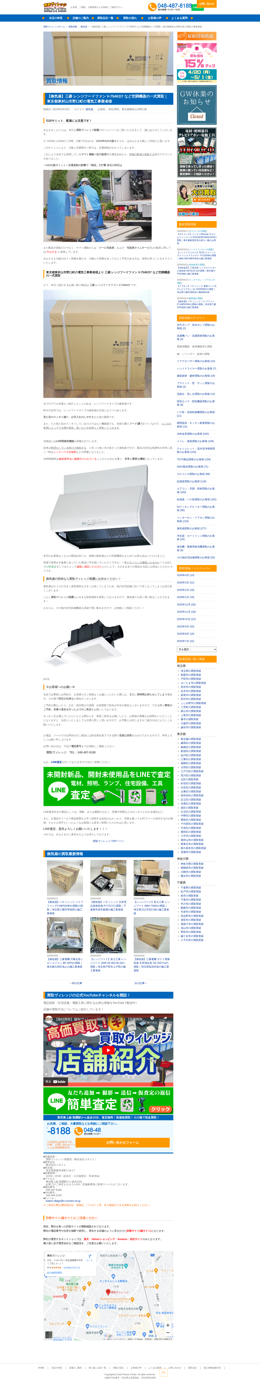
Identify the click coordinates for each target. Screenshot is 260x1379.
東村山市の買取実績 (192, 840)
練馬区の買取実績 (191, 743)
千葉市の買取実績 (191, 899)
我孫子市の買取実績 (192, 924)
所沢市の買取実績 (191, 699)
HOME (56, 1364)
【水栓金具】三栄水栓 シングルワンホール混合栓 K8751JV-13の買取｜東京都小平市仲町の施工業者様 (196, 270)
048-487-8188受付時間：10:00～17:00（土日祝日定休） (81, 1132)
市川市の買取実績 (191, 903)
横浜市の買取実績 (191, 875)
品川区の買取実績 (191, 755)
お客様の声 (154, 17)
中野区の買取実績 (191, 815)
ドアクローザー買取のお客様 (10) (196, 361)
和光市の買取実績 (191, 686)
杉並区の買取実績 (191, 783)
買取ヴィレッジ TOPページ (108, 841)
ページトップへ (213, 1371)
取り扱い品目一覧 (102, 1364)
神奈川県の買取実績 (192, 863)
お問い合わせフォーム (146, 1132)
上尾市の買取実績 (191, 715)
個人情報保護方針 (197, 1364)
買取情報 (72, 26)
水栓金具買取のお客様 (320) (193, 433)
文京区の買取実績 (191, 811)
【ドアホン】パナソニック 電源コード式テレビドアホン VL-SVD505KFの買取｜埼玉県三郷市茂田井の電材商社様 (196, 289)
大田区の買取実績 (191, 767)
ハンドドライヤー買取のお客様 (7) (196, 368)
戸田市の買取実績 (191, 678)
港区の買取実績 (189, 807)
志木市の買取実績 (191, 691)
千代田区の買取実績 (192, 823)
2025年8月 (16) (185, 633)
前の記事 (77, 983)
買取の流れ (130, 17)
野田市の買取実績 (191, 931)
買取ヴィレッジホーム (54, 26)
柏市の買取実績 (189, 895)
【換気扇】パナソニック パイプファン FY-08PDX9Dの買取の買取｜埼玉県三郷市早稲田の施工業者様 (65, 887)
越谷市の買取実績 (191, 727)
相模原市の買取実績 (192, 867)
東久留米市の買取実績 (193, 848)
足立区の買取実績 (191, 799)
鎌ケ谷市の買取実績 (192, 936)
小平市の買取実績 (191, 835)
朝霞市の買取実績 (191, 674)
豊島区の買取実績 (191, 819)
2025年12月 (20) (186, 604)
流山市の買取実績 (191, 927)
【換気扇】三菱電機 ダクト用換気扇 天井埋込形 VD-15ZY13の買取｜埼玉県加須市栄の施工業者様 (152, 944)
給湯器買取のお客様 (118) (191, 481)
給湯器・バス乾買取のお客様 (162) (196, 499)
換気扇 (84, 26)
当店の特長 (55, 17)
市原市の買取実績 (191, 911)
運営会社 (180, 1364)
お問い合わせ (206, 3)
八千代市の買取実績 (192, 940)
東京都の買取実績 (191, 739)
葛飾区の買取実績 (191, 763)
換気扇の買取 (195, 298)
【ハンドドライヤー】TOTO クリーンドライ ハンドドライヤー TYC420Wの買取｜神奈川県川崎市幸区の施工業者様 (196, 255)
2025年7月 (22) (185, 641)
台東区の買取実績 (191, 791)
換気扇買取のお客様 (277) (191, 528)
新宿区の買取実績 (191, 751)
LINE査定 (206, 11)
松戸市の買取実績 (191, 891)
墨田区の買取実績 (191, 831)
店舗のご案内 (80, 17)
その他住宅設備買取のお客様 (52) (196, 557)
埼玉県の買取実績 (191, 670)
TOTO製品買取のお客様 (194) (194, 459)
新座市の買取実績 (191, 695)
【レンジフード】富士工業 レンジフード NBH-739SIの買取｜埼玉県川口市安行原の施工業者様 (152, 887)
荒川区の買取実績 (191, 775)
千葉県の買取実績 (191, 887)
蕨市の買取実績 (189, 719)
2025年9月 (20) (185, 626)
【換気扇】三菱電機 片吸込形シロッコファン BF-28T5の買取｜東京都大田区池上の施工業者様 (65, 942)
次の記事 (140, 983)
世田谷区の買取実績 (192, 795)
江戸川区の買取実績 (192, 771)
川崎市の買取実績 (191, 871)
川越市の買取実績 (191, 723)
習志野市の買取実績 (192, 915)
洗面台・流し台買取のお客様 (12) (196, 393)
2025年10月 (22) (186, 619)
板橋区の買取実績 (191, 747)
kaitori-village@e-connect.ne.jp (63, 1196)
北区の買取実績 (189, 779)
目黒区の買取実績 (191, 803)
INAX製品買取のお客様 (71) (192, 466)
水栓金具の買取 (196, 264)
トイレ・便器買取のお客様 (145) (195, 441)
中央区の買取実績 (191, 827)
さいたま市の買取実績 (193, 682)
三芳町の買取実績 (191, 707)
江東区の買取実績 (191, 759)
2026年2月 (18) (185, 589)
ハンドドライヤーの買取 (201, 249)
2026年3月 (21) (185, 582)
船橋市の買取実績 (191, 907)
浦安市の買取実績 (191, 919)
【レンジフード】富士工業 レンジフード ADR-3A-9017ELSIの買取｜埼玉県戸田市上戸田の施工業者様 (108, 944)
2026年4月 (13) (185, 575)
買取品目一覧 (105, 17)
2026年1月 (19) (185, 597)
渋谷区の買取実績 (191, 787)
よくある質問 (179, 17)
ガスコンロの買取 (197, 231)
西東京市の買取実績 (192, 843)
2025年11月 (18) (186, 611)
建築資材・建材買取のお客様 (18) (196, 375)
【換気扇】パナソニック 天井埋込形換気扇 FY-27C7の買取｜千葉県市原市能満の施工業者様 (108, 885)
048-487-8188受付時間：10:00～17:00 (170, 7)
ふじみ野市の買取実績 (193, 703)
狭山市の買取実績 (191, 711)
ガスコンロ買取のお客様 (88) (193, 474)
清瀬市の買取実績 (191, 852)
